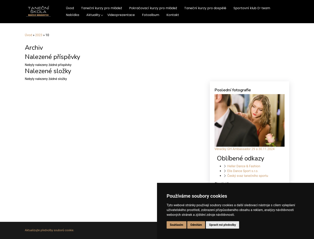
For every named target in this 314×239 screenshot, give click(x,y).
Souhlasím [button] (176, 224)
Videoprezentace (121, 15)
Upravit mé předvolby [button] (222, 224)
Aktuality (93, 15)
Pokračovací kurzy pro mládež (153, 8)
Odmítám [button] (196, 224)
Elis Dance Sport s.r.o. (242, 171)
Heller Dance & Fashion (243, 166)
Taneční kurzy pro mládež (101, 8)
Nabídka (72, 15)
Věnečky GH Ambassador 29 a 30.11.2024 (244, 149)
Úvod (70, 8)
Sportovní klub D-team (251, 8)
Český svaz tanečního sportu (247, 176)
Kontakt (172, 15)
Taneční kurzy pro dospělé (205, 8)
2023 (38, 35)
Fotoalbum (150, 15)
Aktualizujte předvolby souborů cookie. (49, 230)
